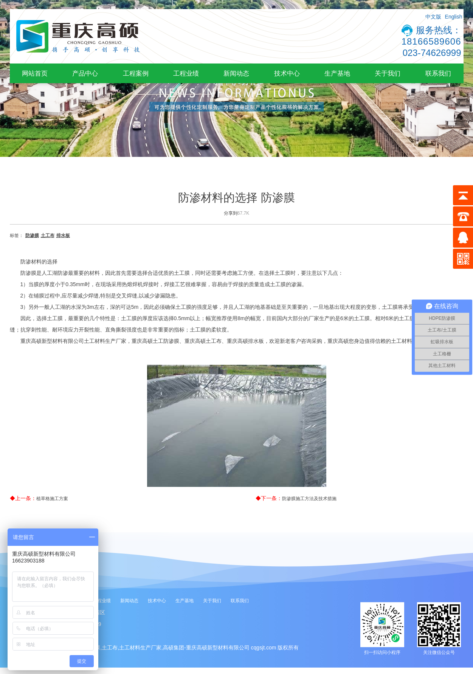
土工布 (47, 235)
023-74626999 (432, 53)
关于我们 (387, 73)
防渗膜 (32, 235)
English (453, 17)
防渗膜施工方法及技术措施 (309, 498)
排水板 (63, 235)
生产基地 (337, 73)
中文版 (433, 17)
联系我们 (438, 73)
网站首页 (35, 73)
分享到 (230, 213)
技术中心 (287, 73)
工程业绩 (186, 73)
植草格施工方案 (52, 498)
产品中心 (85, 73)
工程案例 (136, 73)
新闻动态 (236, 73)
